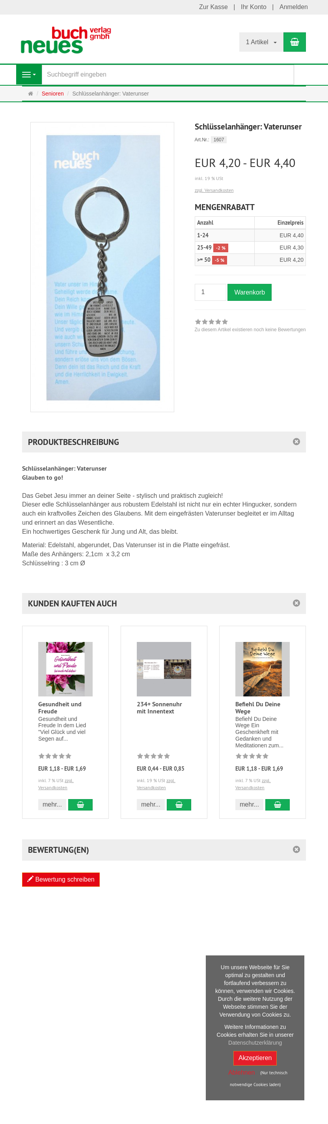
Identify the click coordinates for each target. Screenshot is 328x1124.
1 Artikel (261, 42)
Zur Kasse (213, 7)
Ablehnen (241, 1072)
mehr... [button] (52, 804)
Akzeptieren (255, 1058)
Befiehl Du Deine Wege (257, 707)
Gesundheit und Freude (60, 707)
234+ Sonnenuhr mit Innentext (159, 707)
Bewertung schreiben (61, 879)
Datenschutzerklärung (255, 1043)
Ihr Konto (253, 7)
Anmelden (294, 7)
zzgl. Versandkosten (214, 190)
